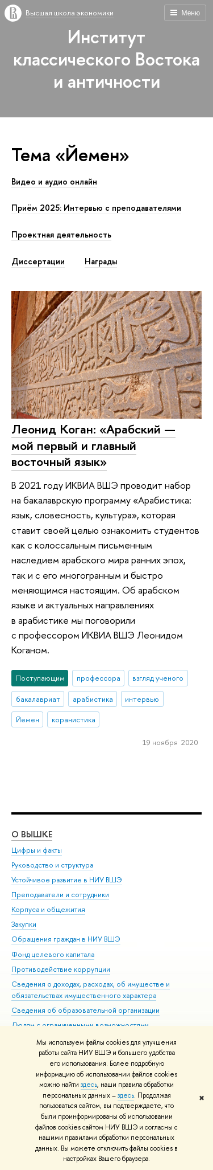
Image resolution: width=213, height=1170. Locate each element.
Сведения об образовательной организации (85, 1010)
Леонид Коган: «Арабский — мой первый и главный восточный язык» (93, 445)
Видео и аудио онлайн (54, 181)
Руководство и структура (52, 865)
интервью (142, 699)
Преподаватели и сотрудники (60, 894)
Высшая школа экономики (70, 12)
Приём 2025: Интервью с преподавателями (96, 208)
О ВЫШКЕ (31, 834)
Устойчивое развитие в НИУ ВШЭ (66, 880)
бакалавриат (38, 699)
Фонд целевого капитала (52, 954)
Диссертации (38, 261)
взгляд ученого (157, 678)
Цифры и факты (36, 850)
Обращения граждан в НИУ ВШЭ (65, 939)
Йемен (27, 719)
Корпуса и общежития (48, 909)
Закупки (23, 924)
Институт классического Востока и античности (106, 58)
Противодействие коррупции (60, 969)
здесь (89, 1084)
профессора (98, 678)
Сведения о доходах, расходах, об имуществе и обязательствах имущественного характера (90, 989)
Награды (101, 261)
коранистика (73, 719)
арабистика (93, 699)
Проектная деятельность (61, 234)
